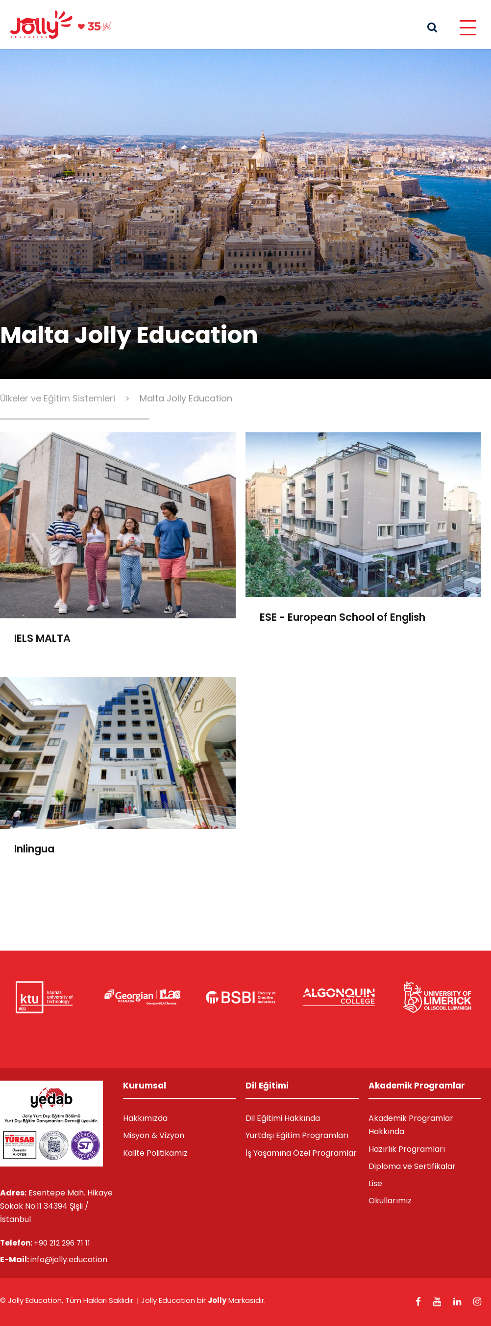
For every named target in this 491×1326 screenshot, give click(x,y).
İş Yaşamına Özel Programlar (301, 1153)
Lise (375, 1183)
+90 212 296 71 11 (62, 1243)
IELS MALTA (42, 638)
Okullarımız (390, 1200)
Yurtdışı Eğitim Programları (297, 1135)
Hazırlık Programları (406, 1149)
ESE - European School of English (342, 617)
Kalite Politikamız (155, 1153)
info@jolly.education (68, 1259)
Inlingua (34, 849)
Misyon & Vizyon (153, 1135)
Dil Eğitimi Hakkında (283, 1118)
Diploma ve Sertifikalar (412, 1166)
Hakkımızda (145, 1118)
